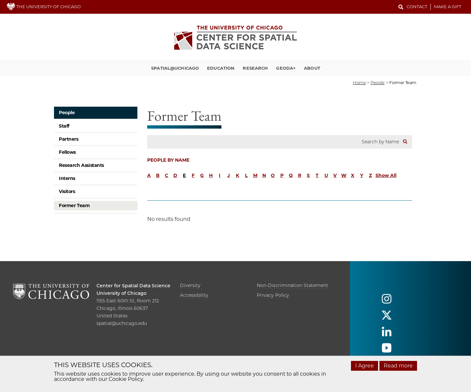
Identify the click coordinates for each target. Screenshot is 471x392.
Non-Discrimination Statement (292, 285)
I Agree (364, 366)
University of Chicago (121, 293)
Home (359, 82)
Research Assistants (81, 165)
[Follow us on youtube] (387, 351)
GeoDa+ (286, 68)
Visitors (67, 191)
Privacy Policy (273, 295)
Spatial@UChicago (175, 68)
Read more (398, 366)
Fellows (67, 152)
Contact (417, 6)
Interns (67, 178)
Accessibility (194, 295)
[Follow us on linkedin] (387, 334)
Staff (64, 126)
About (312, 68)
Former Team (74, 205)
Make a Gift (447, 6)
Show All (385, 175)
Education (221, 68)
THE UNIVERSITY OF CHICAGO (44, 6)
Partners (68, 139)
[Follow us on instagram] (387, 302)
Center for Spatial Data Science (133, 286)
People (67, 113)
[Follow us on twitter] (387, 318)
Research (255, 68)
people (378, 82)
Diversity (190, 285)
